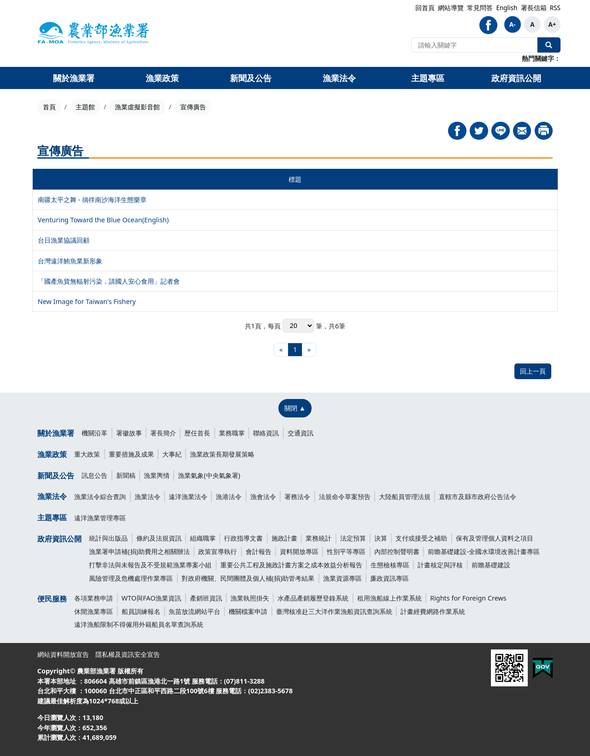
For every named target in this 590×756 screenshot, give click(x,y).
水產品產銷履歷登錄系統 (312, 598)
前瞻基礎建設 (491, 564)
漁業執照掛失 (249, 598)
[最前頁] (281, 350)
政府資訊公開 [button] (516, 77)
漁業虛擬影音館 (137, 106)
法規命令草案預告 (345, 496)
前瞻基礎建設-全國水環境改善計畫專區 (484, 551)
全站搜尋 (548, 44)
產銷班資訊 (206, 598)
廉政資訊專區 (389, 578)
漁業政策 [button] (162, 77)
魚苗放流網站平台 (194, 611)
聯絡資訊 (266, 433)
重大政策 (87, 454)
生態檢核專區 (390, 564)
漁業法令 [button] (339, 77)
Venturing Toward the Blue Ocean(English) (103, 219)
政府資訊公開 (59, 539)
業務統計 (318, 538)
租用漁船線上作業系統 (389, 598)
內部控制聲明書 (396, 551)
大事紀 (172, 454)
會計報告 (258, 551)
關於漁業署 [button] (73, 77)
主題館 (85, 106)
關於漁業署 (55, 433)
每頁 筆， (298, 326)
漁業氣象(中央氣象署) (209, 475)
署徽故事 (129, 433)
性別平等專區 (346, 551)
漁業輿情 (157, 475)
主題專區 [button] (427, 77)
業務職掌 (232, 433)
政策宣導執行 (217, 551)
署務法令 (297, 496)
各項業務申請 (93, 598)
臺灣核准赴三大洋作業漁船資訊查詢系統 (334, 611)
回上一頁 (533, 371)
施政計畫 (284, 538)
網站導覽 (451, 8)
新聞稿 (126, 475)
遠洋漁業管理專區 (100, 517)
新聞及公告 (55, 475)
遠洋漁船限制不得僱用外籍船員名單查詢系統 (138, 624)
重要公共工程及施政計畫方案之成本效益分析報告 (291, 564)
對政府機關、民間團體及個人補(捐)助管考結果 (248, 578)
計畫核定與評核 (440, 564)
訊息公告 (94, 475)
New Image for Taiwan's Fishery (87, 301)
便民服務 (52, 599)
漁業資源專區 (342, 578)
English (506, 8)
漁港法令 (229, 496)
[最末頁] (309, 350)
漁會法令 (263, 496)
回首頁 (425, 8)
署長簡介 (163, 433)
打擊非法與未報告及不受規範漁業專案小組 (150, 564)
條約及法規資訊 (159, 538)
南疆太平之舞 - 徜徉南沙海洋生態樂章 (92, 199)
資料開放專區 (299, 551)
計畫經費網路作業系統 (433, 611)
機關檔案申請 (248, 611)
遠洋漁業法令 (188, 496)
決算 (380, 538)
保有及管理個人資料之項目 (494, 538)
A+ (552, 24)
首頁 (49, 106)
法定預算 (353, 538)
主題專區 (52, 517)
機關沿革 (94, 433)
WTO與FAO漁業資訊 (152, 598)
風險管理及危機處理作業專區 (131, 578)
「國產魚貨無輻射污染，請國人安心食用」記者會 (109, 281)
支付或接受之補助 (421, 538)
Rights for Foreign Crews (468, 598)
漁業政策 (52, 454)
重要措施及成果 (131, 454)
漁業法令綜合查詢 (100, 496)
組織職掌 (203, 538)
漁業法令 (52, 496)
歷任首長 (197, 433)
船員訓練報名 (141, 611)
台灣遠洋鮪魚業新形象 (70, 260)
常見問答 (480, 8)
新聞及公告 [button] (250, 77)
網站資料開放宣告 (63, 654)
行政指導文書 (243, 538)
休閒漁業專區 (93, 611)
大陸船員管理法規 (405, 496)
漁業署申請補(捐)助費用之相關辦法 (139, 551)
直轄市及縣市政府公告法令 (477, 496)
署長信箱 (534, 8)
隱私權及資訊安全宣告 (127, 654)
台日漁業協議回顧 (63, 240)
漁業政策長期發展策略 (222, 454)
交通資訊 (300, 433)
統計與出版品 (108, 538)
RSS (555, 8)
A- (512, 24)
